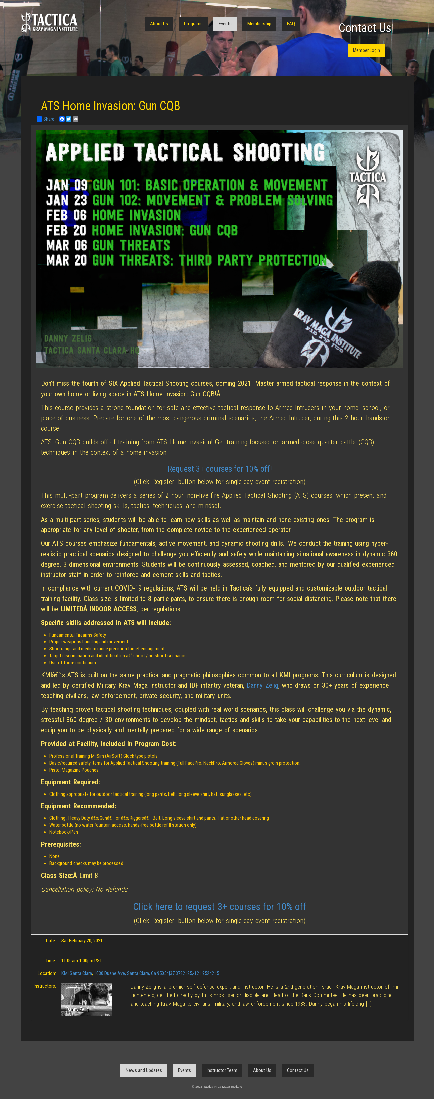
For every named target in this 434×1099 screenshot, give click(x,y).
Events (225, 24)
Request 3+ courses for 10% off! (219, 469)
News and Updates (144, 1070)
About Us (159, 24)
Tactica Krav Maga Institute (49, 22)
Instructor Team (222, 1070)
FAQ (291, 24)
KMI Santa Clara (76, 973)
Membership (259, 24)
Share (45, 119)
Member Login (366, 50)
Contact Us (365, 28)
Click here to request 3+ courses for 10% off (219, 906)
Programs (193, 24)
